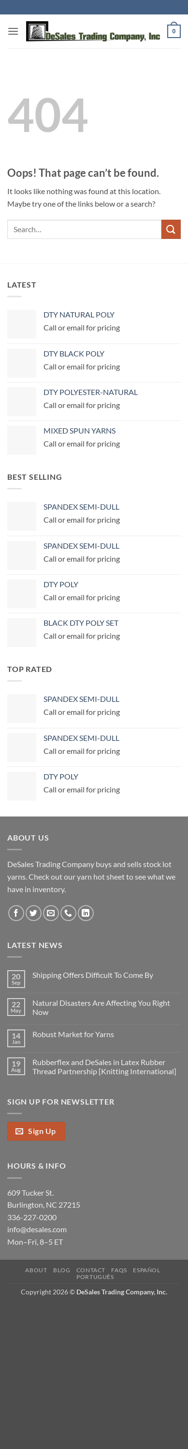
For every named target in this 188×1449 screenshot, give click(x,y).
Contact (90, 1270)
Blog (61, 1270)
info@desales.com (37, 1229)
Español (146, 1270)
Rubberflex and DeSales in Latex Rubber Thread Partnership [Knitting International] (104, 1066)
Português (95, 1276)
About (36, 1270)
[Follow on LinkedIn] (86, 913)
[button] (13, 31)
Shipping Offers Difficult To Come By (92, 974)
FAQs (119, 1270)
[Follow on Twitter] (34, 913)
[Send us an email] (51, 913)
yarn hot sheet (101, 876)
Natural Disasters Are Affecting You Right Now (101, 1007)
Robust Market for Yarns (73, 1034)
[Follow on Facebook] (16, 913)
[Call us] (68, 913)
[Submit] (171, 229)
